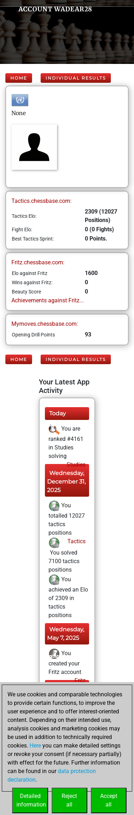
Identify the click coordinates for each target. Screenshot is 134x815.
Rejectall (69, 800)
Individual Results (76, 78)
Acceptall (108, 800)
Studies (75, 464)
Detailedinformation (31, 800)
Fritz (79, 680)
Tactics (76, 541)
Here (35, 745)
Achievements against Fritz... (47, 300)
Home (18, 78)
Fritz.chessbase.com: (38, 262)
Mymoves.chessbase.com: (44, 323)
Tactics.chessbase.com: (41, 201)
